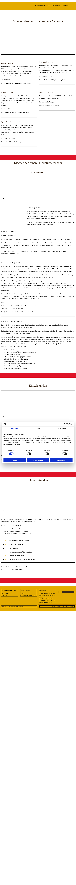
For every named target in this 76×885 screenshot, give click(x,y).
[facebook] (73, 592)
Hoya (62, 606)
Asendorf (54, 606)
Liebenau (66, 606)
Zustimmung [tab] (14, 428)
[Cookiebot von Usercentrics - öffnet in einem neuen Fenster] (66, 424)
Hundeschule (55, 5)
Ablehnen (14, 460)
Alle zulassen (61, 460)
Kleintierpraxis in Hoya (41, 5)
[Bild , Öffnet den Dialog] (40, 52)
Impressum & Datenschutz (17, 606)
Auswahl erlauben (38, 460)
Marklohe (72, 606)
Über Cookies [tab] (62, 428)
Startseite (3, 606)
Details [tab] (38, 428)
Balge (58, 606)
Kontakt (65, 5)
